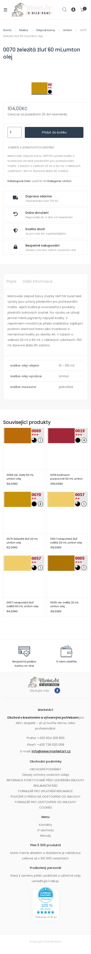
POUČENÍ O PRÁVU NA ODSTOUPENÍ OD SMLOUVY (45, 796)
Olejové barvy (45, 30)
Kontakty (45, 825)
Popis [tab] (12, 281)
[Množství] (15, 132)
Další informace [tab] (37, 281)
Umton (67, 30)
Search (64, 10)
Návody (45, 836)
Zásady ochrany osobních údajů (45, 775)
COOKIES (45, 807)
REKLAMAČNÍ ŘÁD (45, 786)
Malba (23, 30)
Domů (7, 30)
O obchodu (45, 830)
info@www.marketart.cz (51, 751)
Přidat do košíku (54, 132)
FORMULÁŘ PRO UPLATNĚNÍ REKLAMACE (45, 791)
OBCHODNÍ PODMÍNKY (45, 769)
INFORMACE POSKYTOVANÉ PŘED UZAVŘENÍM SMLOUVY (45, 780)
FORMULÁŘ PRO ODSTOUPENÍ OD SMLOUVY (45, 802)
